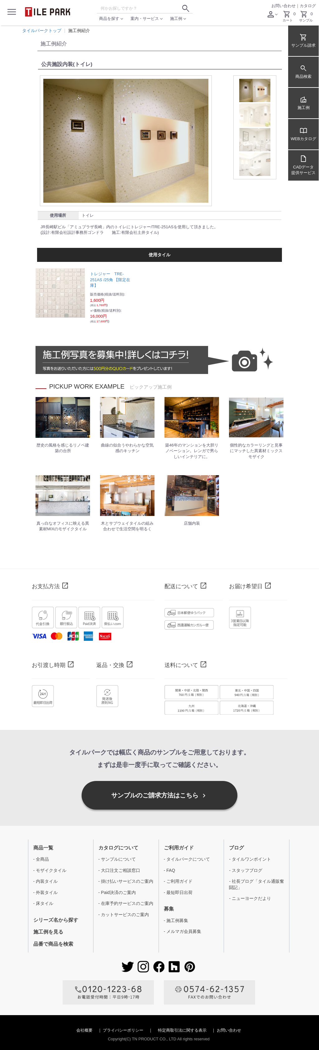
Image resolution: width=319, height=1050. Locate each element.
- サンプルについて (117, 859)
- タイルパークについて (187, 859)
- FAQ (169, 870)
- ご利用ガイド (178, 881)
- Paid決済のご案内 (117, 892)
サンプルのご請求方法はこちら (159, 796)
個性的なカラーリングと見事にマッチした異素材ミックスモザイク (256, 451)
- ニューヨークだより (250, 898)
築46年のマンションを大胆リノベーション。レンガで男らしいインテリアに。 (191, 451)
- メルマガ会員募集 (183, 931)
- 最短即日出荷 (178, 892)
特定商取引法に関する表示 (183, 1030)
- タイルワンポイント (250, 859)
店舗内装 (192, 523)
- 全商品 (41, 859)
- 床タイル (43, 903)
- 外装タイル (45, 892)
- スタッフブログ (245, 870)
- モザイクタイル (50, 870)
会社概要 (85, 1030)
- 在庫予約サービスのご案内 (126, 903)
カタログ (308, 5)
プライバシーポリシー (124, 1030)
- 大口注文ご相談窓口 (119, 870)
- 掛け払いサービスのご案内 (126, 881)
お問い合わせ (283, 5)
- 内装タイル (45, 881)
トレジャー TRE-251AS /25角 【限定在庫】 (110, 279)
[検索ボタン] (186, 8)
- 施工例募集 (176, 920)
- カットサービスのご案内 (123, 914)
